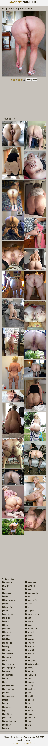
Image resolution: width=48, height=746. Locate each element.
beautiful (7, 607)
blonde (6, 629)
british (6, 639)
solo (28, 693)
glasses (6, 718)
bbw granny (8, 600)
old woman (31, 629)
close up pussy (10, 664)
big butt (6, 650)
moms (29, 621)
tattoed (29, 700)
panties (29, 657)
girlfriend (7, 714)
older (28, 636)
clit (4, 661)
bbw (5, 596)
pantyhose (31, 661)
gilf (4, 710)
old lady (30, 632)
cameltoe (7, 653)
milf (28, 618)
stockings (30, 696)
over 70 (29, 653)
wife (28, 725)
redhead (30, 671)
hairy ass (30, 582)
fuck (5, 703)
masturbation (32, 614)
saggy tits (30, 675)
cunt (5, 678)
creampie (7, 675)
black (5, 625)
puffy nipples (32, 664)
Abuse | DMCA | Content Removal (17, 737)
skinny (29, 686)
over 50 (29, 646)
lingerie (29, 611)
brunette (7, 643)
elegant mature (10, 689)
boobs (6, 636)
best (5, 611)
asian (5, 586)
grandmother (9, 721)
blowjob (6, 632)
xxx (28, 728)
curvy (5, 682)
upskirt (29, 710)
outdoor (30, 639)
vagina (29, 714)
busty (5, 646)
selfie (28, 678)
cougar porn (8, 668)
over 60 (29, 650)
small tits (30, 689)
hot (27, 596)
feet (5, 700)
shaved (29, 682)
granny (6, 725)
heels (29, 589)
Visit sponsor (31, 80)
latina (29, 604)
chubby (6, 657)
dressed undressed (12, 686)
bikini (5, 621)
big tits (6, 618)
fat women (8, 696)
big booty (7, 614)
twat (28, 707)
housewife (31, 600)
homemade (31, 593)
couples (7, 671)
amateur (7, 582)
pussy (29, 668)
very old (30, 718)
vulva (28, 721)
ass (5, 589)
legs (28, 607)
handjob (30, 586)
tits (27, 703)
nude (28, 625)
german (6, 707)
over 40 (29, 643)
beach (6, 604)
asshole (7, 593)
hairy (5, 728)
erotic (5, 693)
